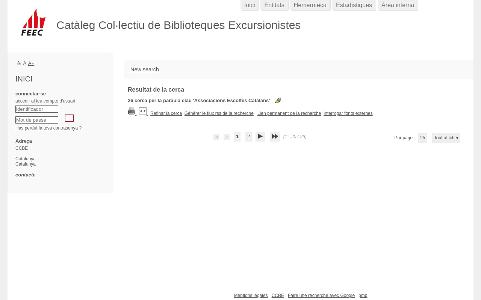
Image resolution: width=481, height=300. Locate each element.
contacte (25, 175)
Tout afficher (446, 137)
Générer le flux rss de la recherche (219, 113)
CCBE (278, 295)
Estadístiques (354, 5)
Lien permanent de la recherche (289, 113)
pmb (362, 295)
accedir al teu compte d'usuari (45, 101)
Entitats (274, 5)
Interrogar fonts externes (348, 113)
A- (19, 62)
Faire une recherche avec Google (321, 295)
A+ (31, 63)
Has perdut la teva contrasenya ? (48, 128)
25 (422, 137)
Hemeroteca (310, 5)
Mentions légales (251, 295)
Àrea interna (397, 5)
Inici (249, 5)
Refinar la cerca (166, 113)
